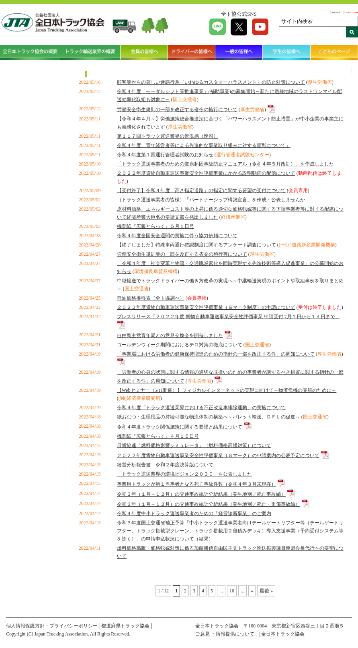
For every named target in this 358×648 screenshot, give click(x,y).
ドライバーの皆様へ (191, 52)
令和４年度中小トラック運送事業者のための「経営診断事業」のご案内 (194, 513)
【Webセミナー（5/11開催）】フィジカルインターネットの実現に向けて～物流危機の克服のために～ (227, 390)
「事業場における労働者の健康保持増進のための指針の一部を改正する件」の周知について (216, 354)
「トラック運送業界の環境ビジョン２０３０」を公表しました (184, 474)
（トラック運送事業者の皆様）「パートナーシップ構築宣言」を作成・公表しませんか (211, 200)
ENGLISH (352, 12)
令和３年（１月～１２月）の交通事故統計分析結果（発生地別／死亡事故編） (201, 494)
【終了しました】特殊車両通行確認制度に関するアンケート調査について (196, 245)
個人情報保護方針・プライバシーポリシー (52, 626)
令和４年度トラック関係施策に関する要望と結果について (179, 427)
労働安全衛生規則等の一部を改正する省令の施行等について (182, 254)
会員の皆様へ (144, 52)
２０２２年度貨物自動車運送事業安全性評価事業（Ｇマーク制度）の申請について (206, 307)
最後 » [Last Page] (266, 591)
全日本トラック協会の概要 (30, 52)
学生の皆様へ (286, 52)
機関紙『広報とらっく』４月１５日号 (158, 436)
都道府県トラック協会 (125, 626)
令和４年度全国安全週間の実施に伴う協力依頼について (177, 235)
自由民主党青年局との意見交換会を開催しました (170, 335)
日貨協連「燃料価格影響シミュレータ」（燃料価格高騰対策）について (194, 445)
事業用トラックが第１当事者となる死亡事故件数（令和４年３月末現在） (196, 484)
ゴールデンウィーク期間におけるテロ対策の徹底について (179, 345)
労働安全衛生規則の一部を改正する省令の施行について (177, 109)
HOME (336, 12)
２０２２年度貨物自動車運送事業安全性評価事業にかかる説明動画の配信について (206, 173)
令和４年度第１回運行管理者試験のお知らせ (165, 154)
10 (231, 591)
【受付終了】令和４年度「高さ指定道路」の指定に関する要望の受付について (201, 190)
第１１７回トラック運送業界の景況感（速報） (167, 136)
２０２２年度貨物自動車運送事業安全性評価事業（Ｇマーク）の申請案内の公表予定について (218, 455)
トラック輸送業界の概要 (90, 52)
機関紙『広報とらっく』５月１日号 (155, 226)
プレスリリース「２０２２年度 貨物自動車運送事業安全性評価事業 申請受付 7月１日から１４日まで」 (228, 316)
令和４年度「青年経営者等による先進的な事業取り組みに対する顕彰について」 (203, 145)
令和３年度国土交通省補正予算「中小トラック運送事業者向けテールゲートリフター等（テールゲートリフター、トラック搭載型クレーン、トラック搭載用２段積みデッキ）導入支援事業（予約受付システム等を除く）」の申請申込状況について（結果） (230, 531)
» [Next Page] (252, 591)
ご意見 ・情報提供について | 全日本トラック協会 (250, 634)
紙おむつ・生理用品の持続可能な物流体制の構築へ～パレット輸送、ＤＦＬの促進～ (208, 417)
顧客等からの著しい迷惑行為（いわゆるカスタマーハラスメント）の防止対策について (211, 82)
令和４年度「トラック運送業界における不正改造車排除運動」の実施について (201, 407)
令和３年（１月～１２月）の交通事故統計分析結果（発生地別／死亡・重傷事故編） (208, 504)
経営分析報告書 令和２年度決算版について (165, 465)
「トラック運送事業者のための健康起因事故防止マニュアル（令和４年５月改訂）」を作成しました (225, 164)
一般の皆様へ (239, 52)
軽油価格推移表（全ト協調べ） (150, 298)
